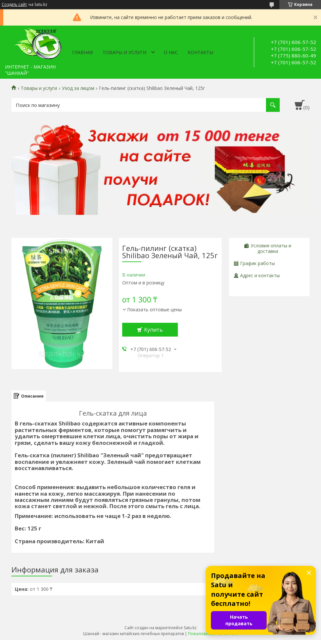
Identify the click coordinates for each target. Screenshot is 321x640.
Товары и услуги (124, 52)
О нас (171, 52)
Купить (153, 329)
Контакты (200, 52)
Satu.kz (190, 627)
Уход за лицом (78, 88)
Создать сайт (14, 4)
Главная (82, 52)
